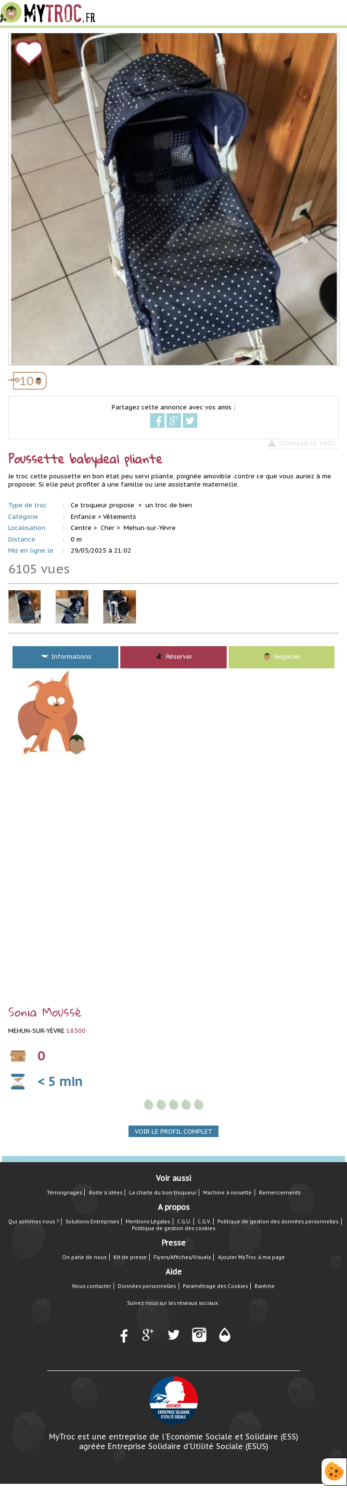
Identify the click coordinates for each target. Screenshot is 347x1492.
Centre (81, 528)
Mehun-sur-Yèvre (150, 528)
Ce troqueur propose (103, 505)
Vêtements (119, 517)
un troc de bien (168, 505)
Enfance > (86, 517)
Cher (108, 528)
